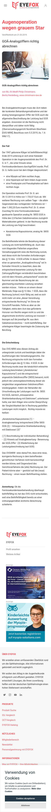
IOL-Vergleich (8, 715)
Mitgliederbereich (10, 739)
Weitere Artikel (13, 554)
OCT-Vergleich (9, 720)
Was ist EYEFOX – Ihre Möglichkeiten (20, 764)
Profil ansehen (13, 549)
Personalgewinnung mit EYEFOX (17, 749)
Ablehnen (25, 805)
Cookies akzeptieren (25, 798)
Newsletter (7, 744)
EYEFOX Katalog (10, 725)
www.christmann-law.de (30, 95)
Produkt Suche (9, 710)
